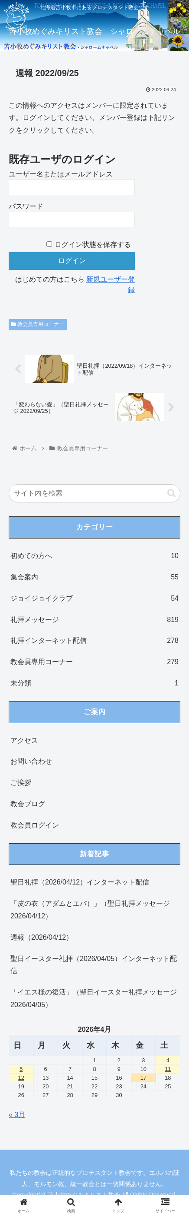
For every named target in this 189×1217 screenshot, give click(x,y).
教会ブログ (27, 804)
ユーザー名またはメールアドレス (61, 174)
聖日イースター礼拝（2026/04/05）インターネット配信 (93, 965)
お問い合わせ (31, 761)
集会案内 (94, 577)
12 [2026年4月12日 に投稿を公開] (21, 1077)
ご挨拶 (20, 782)
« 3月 (17, 1114)
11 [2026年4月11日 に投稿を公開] (168, 1069)
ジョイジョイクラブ (94, 598)
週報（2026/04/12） (41, 937)
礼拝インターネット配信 (94, 641)
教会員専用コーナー (37, 324)
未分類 (94, 683)
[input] (94, 493)
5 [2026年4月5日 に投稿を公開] (21, 1069)
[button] (171, 493)
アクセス (24, 740)
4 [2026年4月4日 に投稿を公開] (167, 1060)
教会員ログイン (34, 825)
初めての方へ (94, 556)
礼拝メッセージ (94, 620)
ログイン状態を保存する (93, 244)
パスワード (26, 206)
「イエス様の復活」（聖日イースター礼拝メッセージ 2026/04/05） (93, 998)
